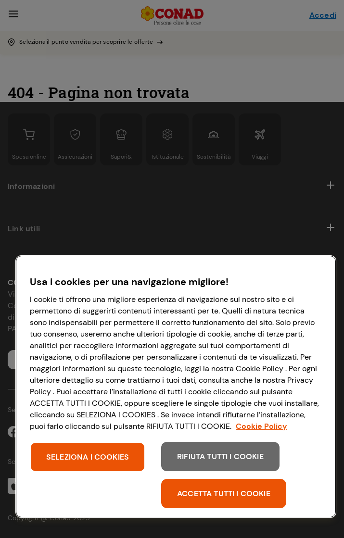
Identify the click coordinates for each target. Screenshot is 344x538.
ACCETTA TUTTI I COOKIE (223, 493)
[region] (175, 386)
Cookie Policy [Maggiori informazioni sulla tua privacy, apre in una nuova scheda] (261, 426)
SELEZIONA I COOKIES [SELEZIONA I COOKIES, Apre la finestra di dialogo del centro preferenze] (87, 457)
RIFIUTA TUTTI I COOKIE (220, 456)
